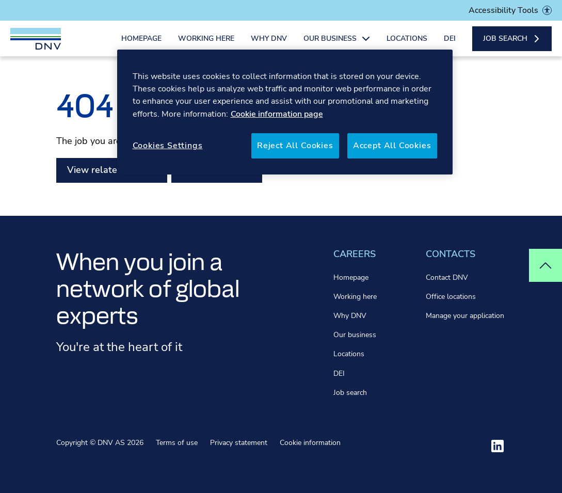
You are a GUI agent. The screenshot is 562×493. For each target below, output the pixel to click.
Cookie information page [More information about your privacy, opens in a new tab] (277, 114)
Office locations (451, 296)
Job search (350, 392)
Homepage (141, 45)
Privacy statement (238, 443)
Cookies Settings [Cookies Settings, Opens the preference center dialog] (168, 145)
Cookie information (310, 443)
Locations (407, 45)
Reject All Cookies (295, 145)
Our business (354, 335)
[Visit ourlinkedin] (497, 446)
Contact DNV (447, 277)
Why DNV (269, 45)
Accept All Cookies (392, 145)
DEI (450, 45)
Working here (206, 45)
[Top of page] (545, 265)
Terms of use (177, 443)
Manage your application (465, 316)
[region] (285, 112)
